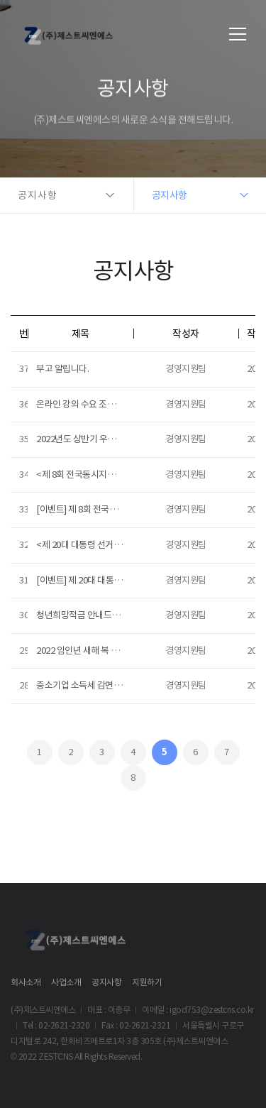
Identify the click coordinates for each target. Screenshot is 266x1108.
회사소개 (25, 982)
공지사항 (106, 982)
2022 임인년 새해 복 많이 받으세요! (99, 650)
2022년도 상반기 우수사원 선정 (93, 439)
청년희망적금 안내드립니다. (87, 615)
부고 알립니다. (62, 369)
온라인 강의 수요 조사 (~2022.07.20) (101, 404)
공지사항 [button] (37, 195)
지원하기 (147, 982)
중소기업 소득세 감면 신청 (83, 685)
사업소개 (66, 982)
